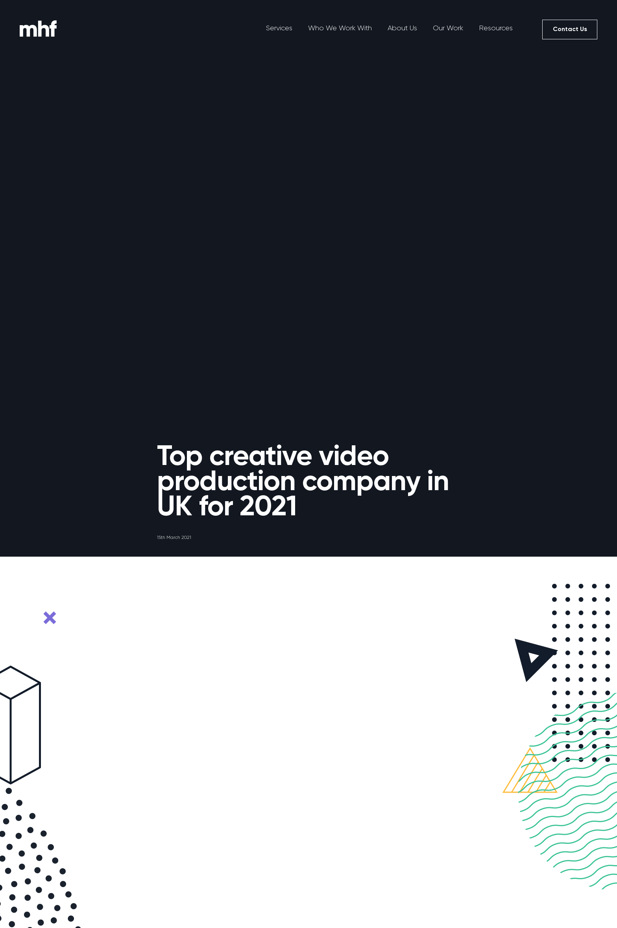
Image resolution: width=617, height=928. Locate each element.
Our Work (448, 28)
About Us (402, 28)
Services (279, 28)
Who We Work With (340, 28)
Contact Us (570, 29)
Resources (496, 28)
